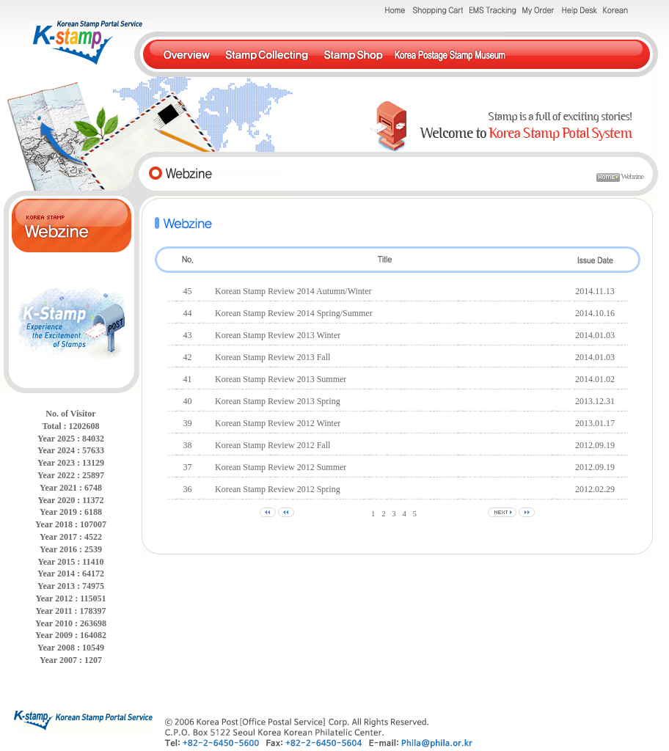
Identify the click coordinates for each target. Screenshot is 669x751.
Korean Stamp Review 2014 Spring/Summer (294, 313)
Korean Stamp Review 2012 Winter (277, 423)
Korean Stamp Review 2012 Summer (280, 467)
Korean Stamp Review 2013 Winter (277, 335)
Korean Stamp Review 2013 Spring (277, 401)
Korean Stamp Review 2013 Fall (272, 357)
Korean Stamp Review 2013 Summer (280, 379)
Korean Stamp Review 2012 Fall (272, 445)
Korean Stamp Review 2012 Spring (277, 489)
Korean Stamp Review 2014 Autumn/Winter (293, 291)
